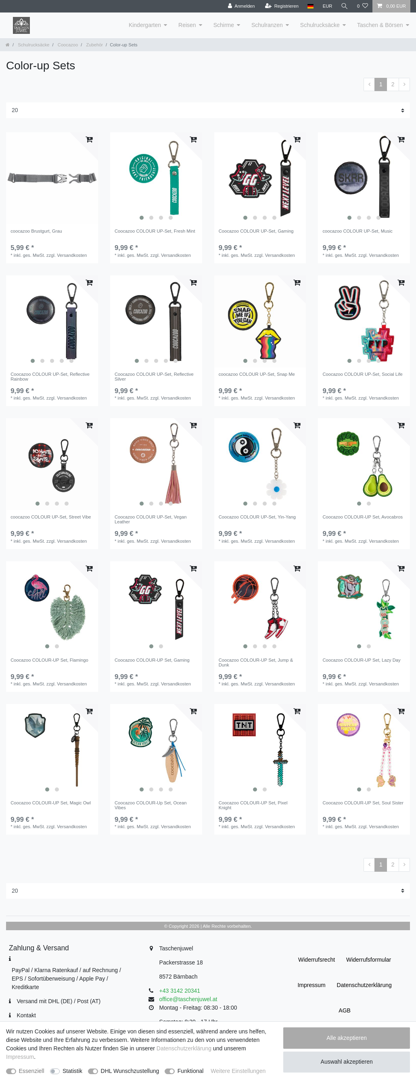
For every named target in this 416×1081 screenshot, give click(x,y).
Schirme (223, 25)
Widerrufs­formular (368, 959)
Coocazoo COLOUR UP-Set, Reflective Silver (154, 376)
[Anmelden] (241, 6)
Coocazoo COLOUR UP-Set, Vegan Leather (150, 519)
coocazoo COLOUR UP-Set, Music (357, 231)
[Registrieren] (281, 6)
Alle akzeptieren (346, 1038)
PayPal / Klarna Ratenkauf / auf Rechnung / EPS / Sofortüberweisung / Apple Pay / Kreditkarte (66, 978)
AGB (345, 1010)
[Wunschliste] (362, 6)
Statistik (72, 1071)
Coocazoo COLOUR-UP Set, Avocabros (362, 516)
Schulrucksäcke (320, 25)
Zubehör (94, 44)
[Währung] (327, 6)
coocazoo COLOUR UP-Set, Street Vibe (50, 516)
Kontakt (26, 1015)
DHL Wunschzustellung (130, 1071)
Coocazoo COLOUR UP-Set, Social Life (362, 374)
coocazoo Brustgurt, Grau (36, 231)
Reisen (187, 25)
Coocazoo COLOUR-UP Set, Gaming (152, 660)
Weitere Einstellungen (238, 1071)
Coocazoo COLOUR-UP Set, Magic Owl (50, 802)
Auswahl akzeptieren (347, 1061)
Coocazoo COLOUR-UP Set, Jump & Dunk (256, 662)
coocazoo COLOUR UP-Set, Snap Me (257, 374)
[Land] (310, 6)
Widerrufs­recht (316, 959)
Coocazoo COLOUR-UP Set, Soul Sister (362, 802)
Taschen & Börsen (380, 25)
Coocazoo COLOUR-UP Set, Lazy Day (361, 660)
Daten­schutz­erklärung (364, 985)
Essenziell (31, 1071)
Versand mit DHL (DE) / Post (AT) (58, 1001)
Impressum (311, 985)
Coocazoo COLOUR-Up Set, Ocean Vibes (150, 805)
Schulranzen (267, 25)
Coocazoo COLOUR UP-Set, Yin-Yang (257, 516)
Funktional (191, 1071)
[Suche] (345, 6)
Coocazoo (67, 44)
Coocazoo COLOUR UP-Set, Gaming (256, 231)
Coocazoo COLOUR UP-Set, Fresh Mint (155, 231)
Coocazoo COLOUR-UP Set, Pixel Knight (253, 805)
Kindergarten (145, 25)
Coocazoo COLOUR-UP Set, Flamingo (49, 660)
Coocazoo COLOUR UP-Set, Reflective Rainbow (50, 376)
